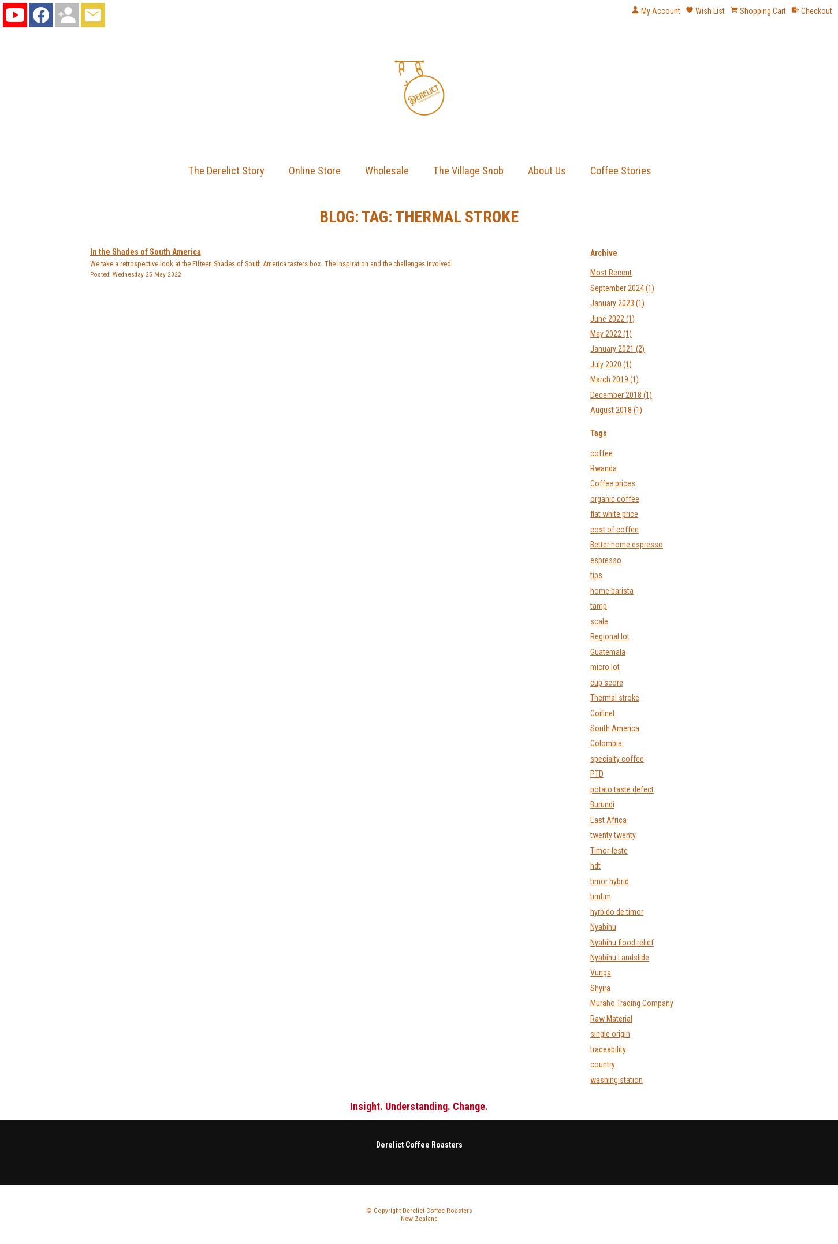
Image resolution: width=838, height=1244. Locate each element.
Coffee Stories (620, 171)
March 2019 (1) (614, 379)
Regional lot (610, 636)
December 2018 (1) (621, 395)
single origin (610, 1033)
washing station (616, 1080)
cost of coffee (614, 529)
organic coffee (614, 499)
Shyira (600, 988)
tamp (598, 605)
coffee (601, 453)
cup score (606, 682)
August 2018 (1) (616, 410)
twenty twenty (613, 835)
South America (614, 728)
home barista (612, 590)
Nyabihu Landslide (619, 957)
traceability (608, 1049)
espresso (605, 560)
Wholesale (387, 171)
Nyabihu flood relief (622, 942)
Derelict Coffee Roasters (437, 1210)
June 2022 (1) (612, 318)
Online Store (315, 171)
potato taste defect (622, 789)
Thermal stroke (614, 697)
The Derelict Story (226, 171)
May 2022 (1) (611, 333)
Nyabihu (603, 927)
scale (599, 621)
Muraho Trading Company (631, 1003)
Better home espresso (626, 544)
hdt (595, 865)
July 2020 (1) (611, 364)
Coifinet (602, 713)
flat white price (614, 514)
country (602, 1064)
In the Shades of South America (145, 251)
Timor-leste (609, 850)
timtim (600, 896)
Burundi (602, 804)
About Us (547, 171)
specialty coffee (617, 758)
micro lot (605, 667)
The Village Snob (468, 171)
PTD (597, 774)
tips (596, 575)
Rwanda (603, 468)
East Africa (608, 820)
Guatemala (607, 652)
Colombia (606, 743)
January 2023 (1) (617, 303)
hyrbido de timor (616, 912)
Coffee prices (612, 483)
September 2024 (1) (622, 288)
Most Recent (611, 272)
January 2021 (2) (617, 348)
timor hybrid (609, 881)
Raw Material (611, 1018)
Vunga (600, 972)
